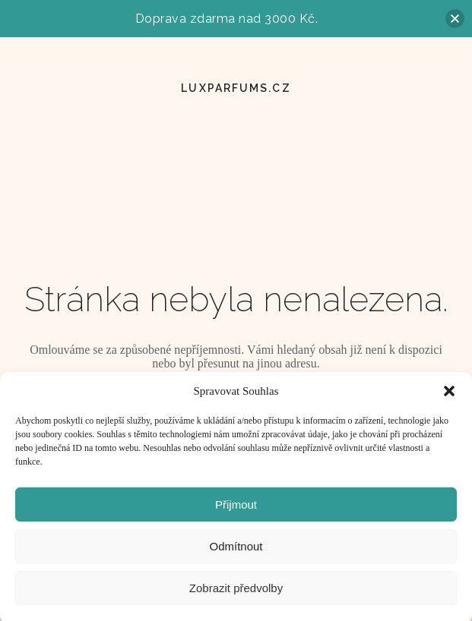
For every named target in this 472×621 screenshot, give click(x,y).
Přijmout (236, 509)
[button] (449, 397)
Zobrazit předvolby (236, 593)
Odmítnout (235, 551)
